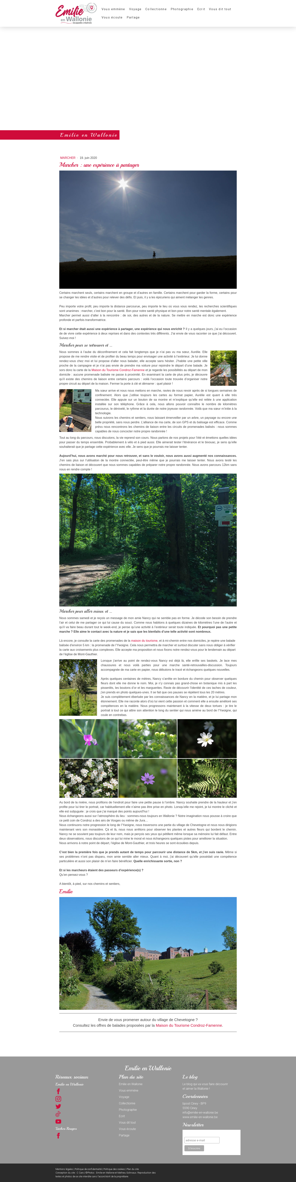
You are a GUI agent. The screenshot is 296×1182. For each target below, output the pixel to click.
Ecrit (201, 9)
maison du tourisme (144, 640)
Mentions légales (64, 1169)
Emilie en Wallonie (131, 1084)
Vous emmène (113, 9)
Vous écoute (112, 17)
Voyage (135, 9)
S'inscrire (191, 1133)
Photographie (182, 9)
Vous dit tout (220, 9)
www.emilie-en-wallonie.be (200, 1117)
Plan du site (133, 1169)
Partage (133, 17)
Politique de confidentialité (88, 1169)
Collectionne (156, 9)
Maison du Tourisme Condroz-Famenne (118, 370)
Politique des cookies (114, 1169)
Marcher (68, 157)
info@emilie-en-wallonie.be (200, 1112)
